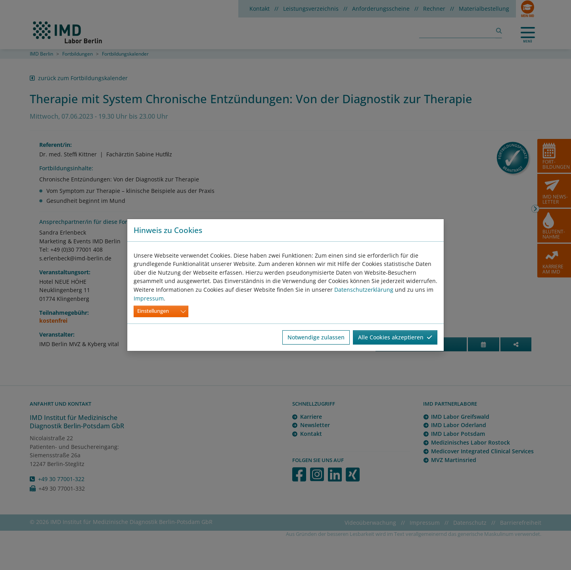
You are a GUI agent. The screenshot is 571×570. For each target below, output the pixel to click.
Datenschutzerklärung (363, 289)
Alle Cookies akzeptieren (395, 337)
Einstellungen (153, 311)
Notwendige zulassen (316, 337)
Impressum (149, 298)
